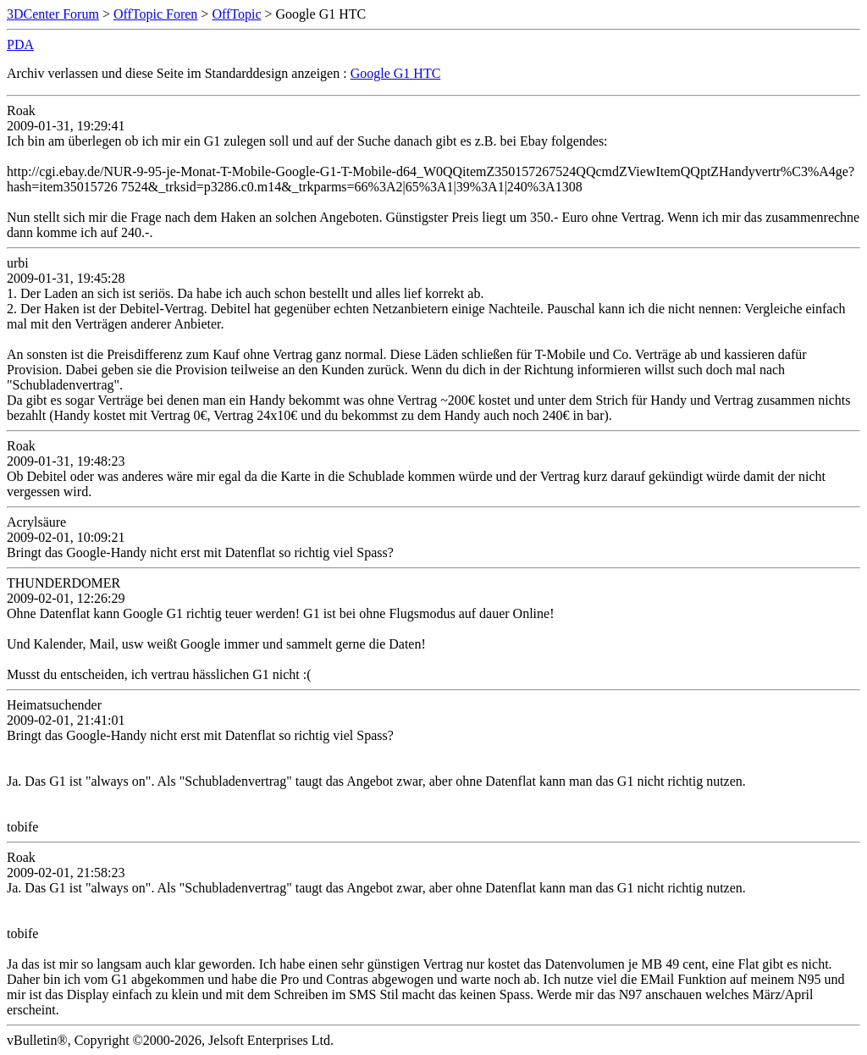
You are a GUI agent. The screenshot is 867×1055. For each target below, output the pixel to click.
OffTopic (236, 14)
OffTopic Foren (155, 14)
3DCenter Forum (53, 14)
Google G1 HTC (396, 73)
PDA (20, 44)
